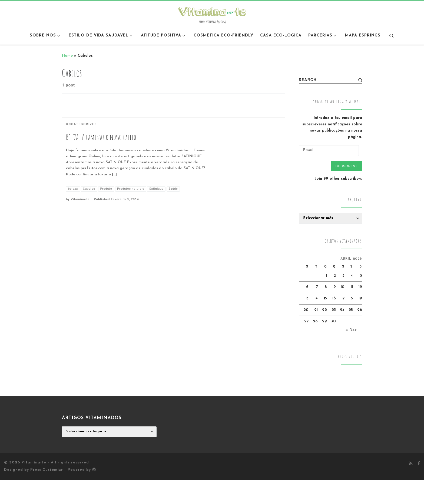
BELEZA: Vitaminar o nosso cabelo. (101, 137)
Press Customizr (46, 471)
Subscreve (345, 166)
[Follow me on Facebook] (419, 465)
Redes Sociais (350, 357)
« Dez (351, 331)
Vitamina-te (80, 199)
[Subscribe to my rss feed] (411, 465)
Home (67, 56)
